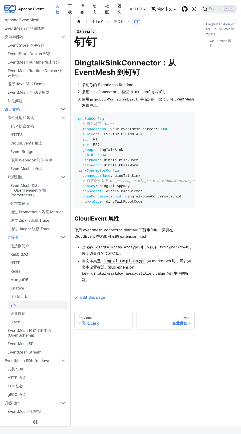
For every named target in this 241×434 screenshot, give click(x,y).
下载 (70, 9)
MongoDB (19, 279)
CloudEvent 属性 (220, 43)
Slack (15, 322)
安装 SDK (16, 369)
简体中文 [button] (161, 9)
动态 (94, 9)
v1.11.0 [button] (136, 9)
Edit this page (89, 297)
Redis (15, 271)
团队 (119, 9)
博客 (82, 9)
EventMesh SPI (21, 343)
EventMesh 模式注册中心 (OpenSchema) (29, 333)
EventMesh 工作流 (26, 168)
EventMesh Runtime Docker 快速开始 (35, 73)
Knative (17, 288)
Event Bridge (21, 151)
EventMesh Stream (24, 352)
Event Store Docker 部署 (29, 53)
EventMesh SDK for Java (27, 360)
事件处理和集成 (21, 117)
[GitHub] (184, 9)
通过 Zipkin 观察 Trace (29, 220)
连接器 (13, 237)
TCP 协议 (16, 386)
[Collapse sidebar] (35, 421)
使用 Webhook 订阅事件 (31, 160)
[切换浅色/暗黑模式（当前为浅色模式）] (194, 9)
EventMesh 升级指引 (26, 411)
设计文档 (12, 109)
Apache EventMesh (22, 19)
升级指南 (12, 403)
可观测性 (15, 177)
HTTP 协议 (17, 377)
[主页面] (78, 21)
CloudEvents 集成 (26, 143)
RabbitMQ (19, 254)
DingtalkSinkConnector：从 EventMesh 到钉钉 (220, 29)
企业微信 (17, 313)
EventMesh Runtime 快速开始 (34, 62)
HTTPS (16, 134)
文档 (57, 9)
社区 (107, 9)
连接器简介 (19, 245)
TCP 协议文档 (22, 126)
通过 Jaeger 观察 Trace (30, 228)
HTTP (15, 262)
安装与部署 (14, 36)
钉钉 (14, 305)
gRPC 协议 (17, 394)
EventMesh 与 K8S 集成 (28, 92)
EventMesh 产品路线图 (25, 28)
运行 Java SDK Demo (26, 83)
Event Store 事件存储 (26, 45)
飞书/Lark (18, 296)
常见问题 (15, 100)
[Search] (219, 9)
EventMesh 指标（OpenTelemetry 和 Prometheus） (28, 190)
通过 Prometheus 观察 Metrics (37, 211)
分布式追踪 (19, 203)
